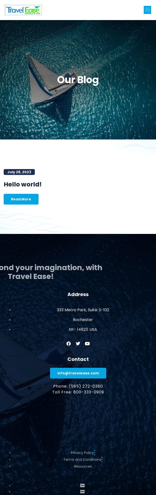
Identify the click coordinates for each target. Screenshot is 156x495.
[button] (147, 10)
